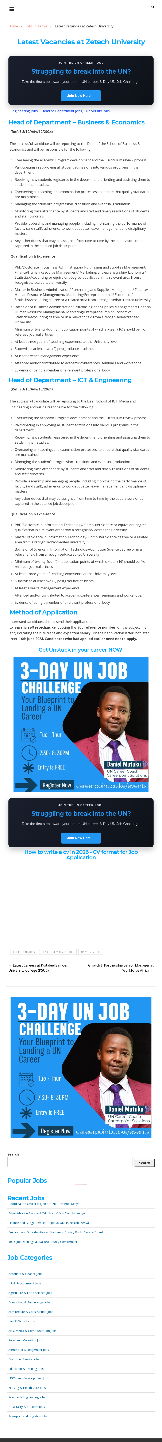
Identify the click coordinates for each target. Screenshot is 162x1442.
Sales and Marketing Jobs (25, 1340)
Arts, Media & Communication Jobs (32, 1331)
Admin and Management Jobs (28, 1350)
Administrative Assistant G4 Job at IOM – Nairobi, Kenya (46, 1213)
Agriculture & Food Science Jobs (30, 1293)
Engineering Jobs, (25, 111)
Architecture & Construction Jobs (30, 1312)
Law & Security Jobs (22, 1321)
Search (13, 1154)
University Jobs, (98, 111)
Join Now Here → (81, 95)
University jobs (90, 951)
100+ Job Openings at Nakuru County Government (42, 1242)
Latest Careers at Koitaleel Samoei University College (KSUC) (37, 968)
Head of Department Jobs (58, 951)
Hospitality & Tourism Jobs (26, 1407)
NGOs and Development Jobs (28, 1378)
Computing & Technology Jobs (29, 1302)
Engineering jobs (24, 951)
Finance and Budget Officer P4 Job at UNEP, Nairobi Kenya (48, 1223)
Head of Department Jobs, (63, 111)
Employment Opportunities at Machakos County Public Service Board (55, 1232)
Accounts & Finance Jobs (25, 1274)
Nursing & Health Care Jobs (27, 1388)
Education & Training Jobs (26, 1369)
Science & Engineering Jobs (26, 1397)
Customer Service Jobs (23, 1359)
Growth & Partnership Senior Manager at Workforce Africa (121, 968)
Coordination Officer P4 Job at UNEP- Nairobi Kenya (44, 1204)
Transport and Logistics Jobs (27, 1416)
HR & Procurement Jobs (24, 1283)
